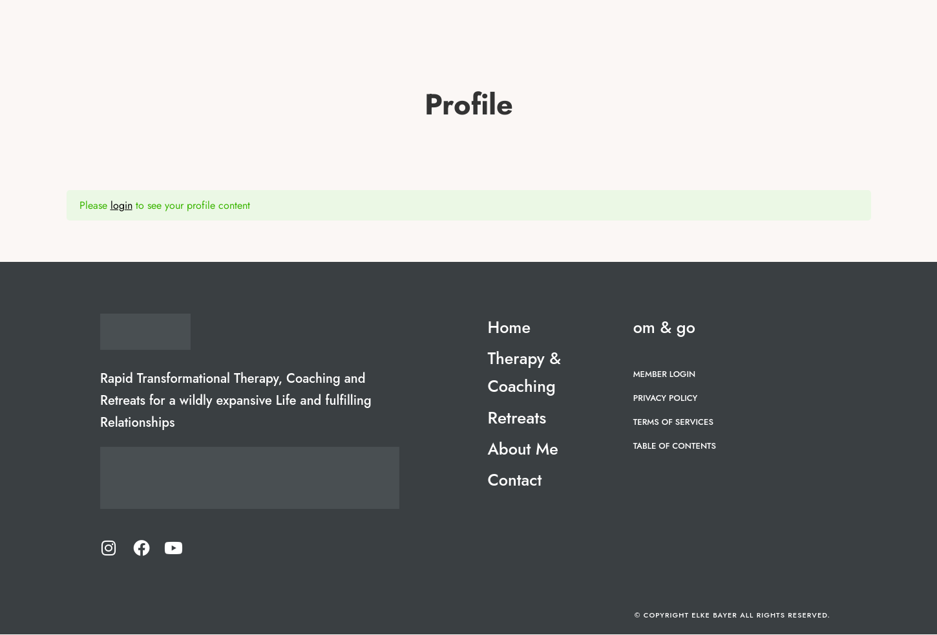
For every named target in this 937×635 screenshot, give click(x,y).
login (121, 205)
